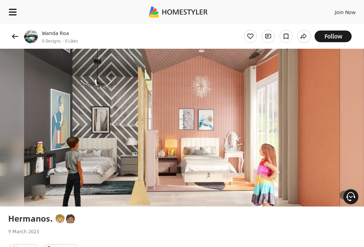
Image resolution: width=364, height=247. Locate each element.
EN (323, 10)
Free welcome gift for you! (264, 27)
